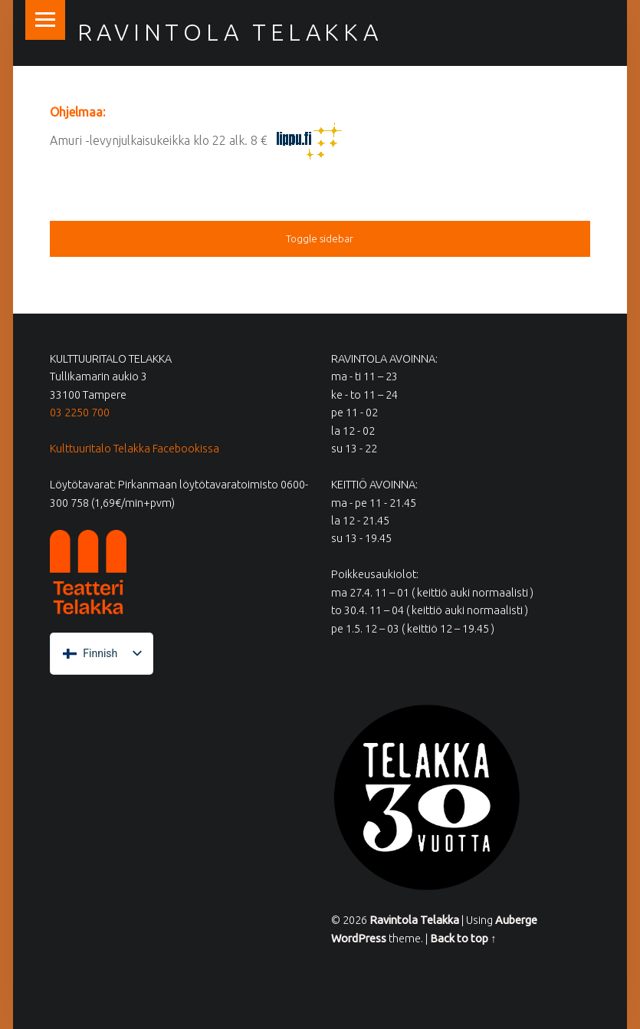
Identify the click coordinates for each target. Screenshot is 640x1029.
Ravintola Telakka (229, 32)
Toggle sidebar (319, 238)
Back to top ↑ (463, 938)
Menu (45, 20)
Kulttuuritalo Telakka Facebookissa (134, 448)
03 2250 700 (80, 412)
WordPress (358, 938)
